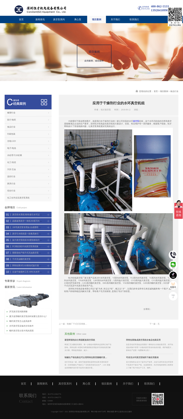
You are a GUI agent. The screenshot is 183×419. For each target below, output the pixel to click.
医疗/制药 (11, 120)
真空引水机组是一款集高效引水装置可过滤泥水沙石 (35, 234)
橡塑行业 (11, 113)
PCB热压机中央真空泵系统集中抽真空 (29, 246)
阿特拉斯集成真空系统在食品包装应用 (143, 340)
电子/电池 (11, 148)
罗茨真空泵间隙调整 (18, 312)
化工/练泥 (11, 162)
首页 (21, 19)
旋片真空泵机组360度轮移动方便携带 (29, 240)
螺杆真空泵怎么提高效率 (20, 321)
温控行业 (11, 176)
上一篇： (82, 324)
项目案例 (164, 91)
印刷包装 (11, 134)
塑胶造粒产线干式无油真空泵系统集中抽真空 (32, 253)
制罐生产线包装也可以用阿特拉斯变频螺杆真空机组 (86, 357)
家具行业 (11, 184)
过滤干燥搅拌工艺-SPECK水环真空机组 (30, 272)
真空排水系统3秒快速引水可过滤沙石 (29, 214)
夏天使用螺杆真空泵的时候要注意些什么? (28, 316)
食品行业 (174, 91)
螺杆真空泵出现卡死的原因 (21, 331)
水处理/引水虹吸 (14, 155)
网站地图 (110, 412)
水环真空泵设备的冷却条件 (21, 326)
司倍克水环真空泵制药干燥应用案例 (142, 357)
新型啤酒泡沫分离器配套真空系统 (80, 340)
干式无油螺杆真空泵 (21, 259)
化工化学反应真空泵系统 (18, 198)
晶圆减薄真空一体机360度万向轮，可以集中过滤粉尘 (36, 221)
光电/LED (11, 141)
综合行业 (11, 191)
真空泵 (136, 121)
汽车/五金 (11, 169)
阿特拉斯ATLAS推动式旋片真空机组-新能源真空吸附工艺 (38, 265)
